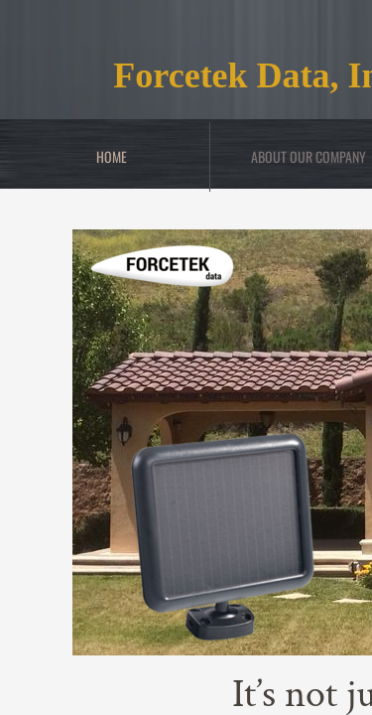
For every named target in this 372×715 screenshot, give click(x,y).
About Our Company (308, 156)
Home (111, 156)
